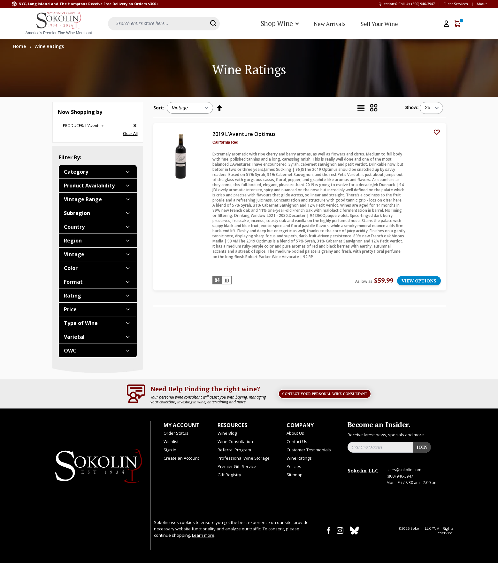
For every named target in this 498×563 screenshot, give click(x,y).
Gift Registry (229, 475)
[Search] (213, 23)
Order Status (176, 433)
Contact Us (297, 441)
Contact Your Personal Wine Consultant (324, 394)
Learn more (203, 535)
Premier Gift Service (237, 466)
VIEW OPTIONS (419, 281)
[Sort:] (190, 108)
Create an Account (181, 458)
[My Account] (446, 24)
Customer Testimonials (309, 450)
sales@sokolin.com (404, 469)
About (482, 3)
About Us (295, 433)
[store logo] (58, 24)
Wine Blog (227, 433)
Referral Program (234, 450)
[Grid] (374, 108)
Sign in (170, 450)
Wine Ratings (299, 458)
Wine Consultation (235, 441)
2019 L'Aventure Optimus (244, 134)
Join (422, 447)
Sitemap (295, 475)
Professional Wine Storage (244, 458)
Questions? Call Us (394, 3)
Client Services (455, 3)
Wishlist (171, 441)
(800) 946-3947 (423, 3)
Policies (294, 466)
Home (20, 46)
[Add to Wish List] (437, 132)
